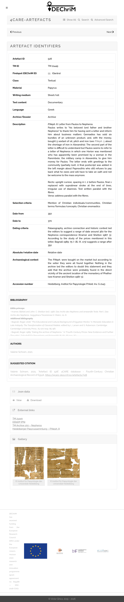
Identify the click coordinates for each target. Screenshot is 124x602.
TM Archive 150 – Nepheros (27, 425)
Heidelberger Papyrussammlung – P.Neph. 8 (36, 428)
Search (85, 19)
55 (49, 73)
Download (36, 400)
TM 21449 (17, 418)
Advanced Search (104, 19)
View (19, 400)
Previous (15, 32)
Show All (71, 19)
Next (110, 32)
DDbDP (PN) (18, 422)
